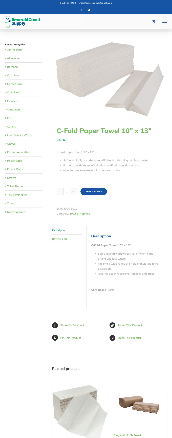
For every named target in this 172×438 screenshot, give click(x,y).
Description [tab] (59, 230)
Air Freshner (14, 49)
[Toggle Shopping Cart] (153, 21)
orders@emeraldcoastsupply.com (95, 3)
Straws (11, 177)
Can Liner (13, 75)
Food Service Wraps (19, 135)
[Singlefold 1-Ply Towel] (139, 406)
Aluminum (13, 58)
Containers (13, 109)
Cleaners (12, 101)
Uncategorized (16, 212)
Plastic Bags (15, 169)
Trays (10, 203)
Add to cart (93, 191)
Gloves (11, 143)
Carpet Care (15, 84)
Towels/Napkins (80, 213)
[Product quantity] (66, 191)
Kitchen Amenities (18, 152)
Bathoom (12, 66)
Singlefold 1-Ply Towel (127, 435)
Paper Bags (14, 160)
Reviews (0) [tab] (59, 239)
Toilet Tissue (15, 186)
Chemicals (13, 92)
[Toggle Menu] (165, 21)
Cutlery (11, 126)
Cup (9, 118)
